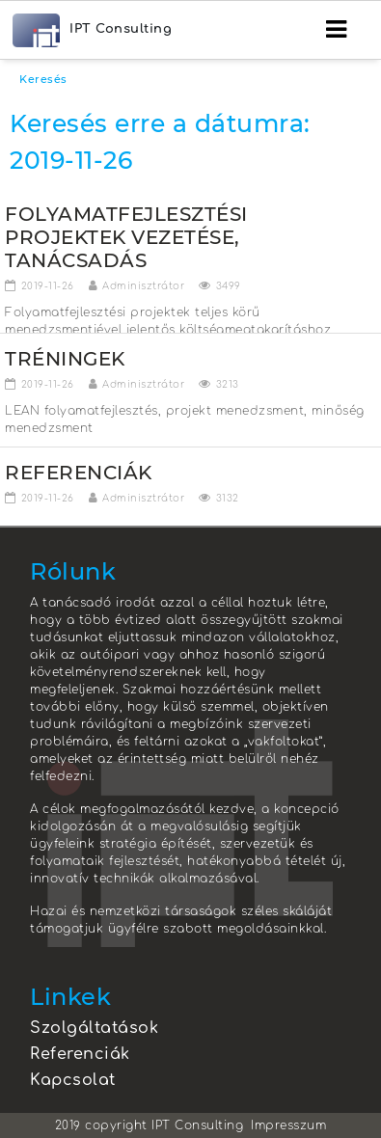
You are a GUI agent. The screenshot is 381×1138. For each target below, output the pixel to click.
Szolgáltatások (94, 1028)
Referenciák (80, 1054)
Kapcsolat (73, 1080)
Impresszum (288, 1125)
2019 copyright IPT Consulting (149, 1125)
